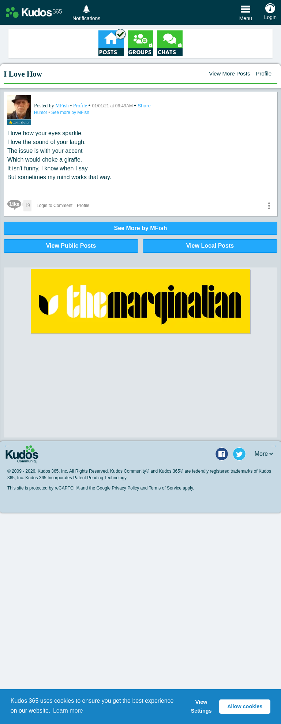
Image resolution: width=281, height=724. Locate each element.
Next (273, 445)
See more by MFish (70, 112)
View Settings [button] (201, 706)
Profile (263, 73)
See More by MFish (140, 228)
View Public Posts (71, 246)
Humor (41, 112)
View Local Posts (210, 246)
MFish (62, 105)
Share (144, 105)
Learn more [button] (68, 711)
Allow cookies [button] (244, 706)
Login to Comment (54, 205)
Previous (7, 445)
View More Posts (229, 73)
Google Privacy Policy (117, 488)
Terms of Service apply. (171, 488)
